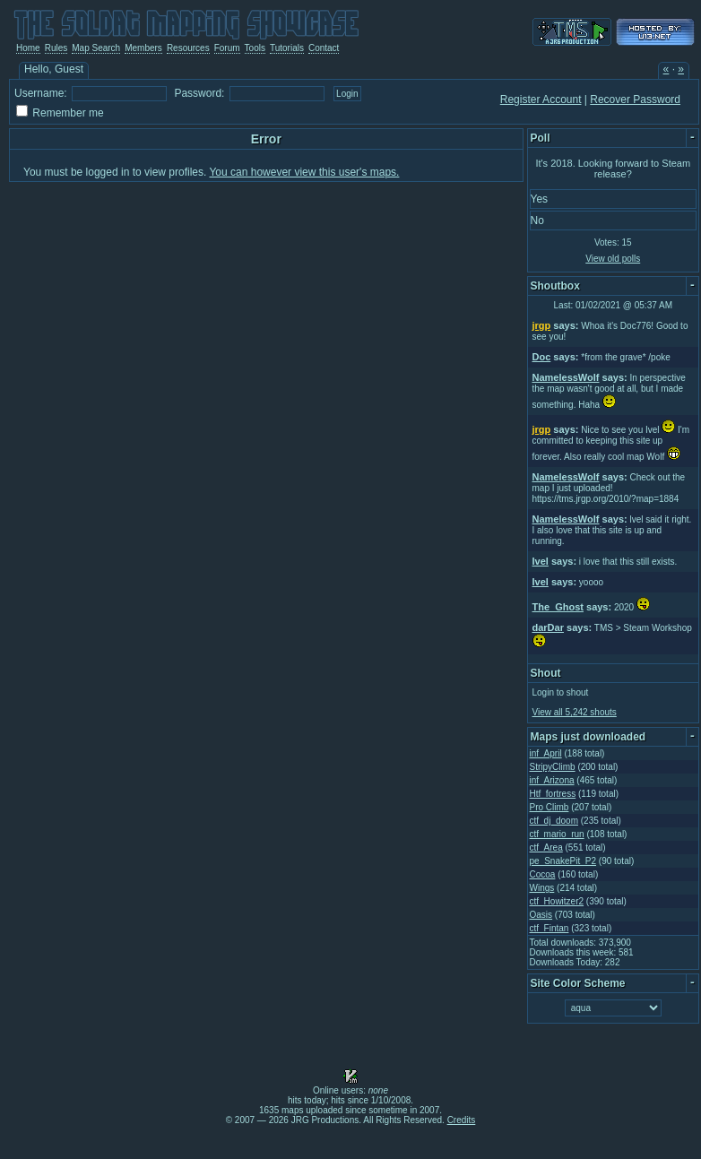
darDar (548, 627)
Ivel (540, 561)
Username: (40, 93)
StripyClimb (553, 767)
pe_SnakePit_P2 (563, 861)
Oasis (541, 915)
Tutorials (287, 48)
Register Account (541, 99)
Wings (542, 888)
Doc (541, 356)
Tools (255, 48)
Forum (227, 48)
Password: (199, 93)
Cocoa (543, 874)
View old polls (612, 259)
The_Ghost (558, 606)
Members (143, 48)
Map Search (96, 48)
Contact (323, 48)
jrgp (541, 325)
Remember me (67, 113)
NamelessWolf (566, 377)
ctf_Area (546, 847)
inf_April (546, 753)
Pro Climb (549, 807)
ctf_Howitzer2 (557, 901)
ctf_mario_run (557, 834)
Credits (461, 1120)
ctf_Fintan (549, 928)
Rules (56, 48)
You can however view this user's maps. (304, 172)
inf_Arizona (552, 780)
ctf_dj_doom (554, 821)
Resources (188, 48)
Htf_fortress (553, 794)
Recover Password (635, 99)
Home (28, 48)
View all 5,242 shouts (574, 712)
